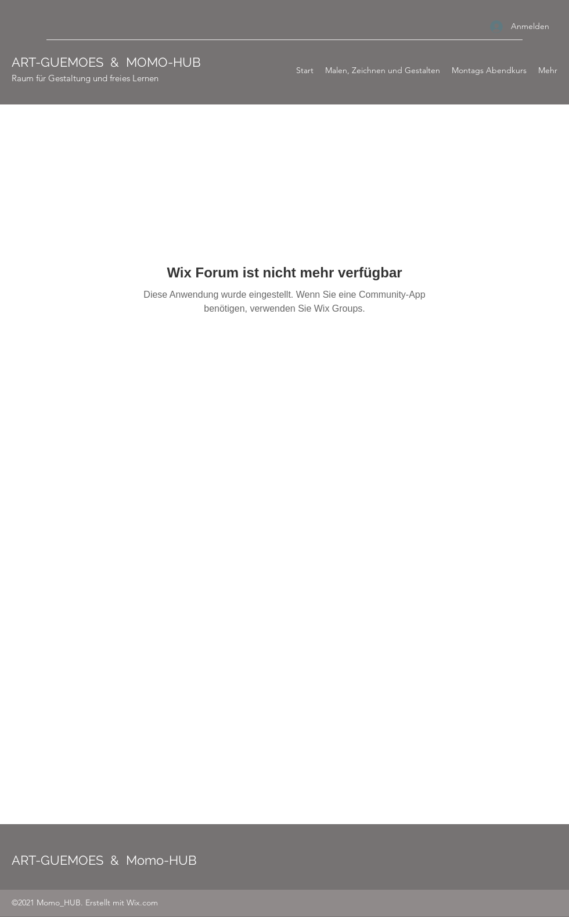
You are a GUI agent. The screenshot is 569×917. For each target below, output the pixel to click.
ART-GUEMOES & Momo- (90, 860)
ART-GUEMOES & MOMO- (92, 62)
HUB (187, 62)
